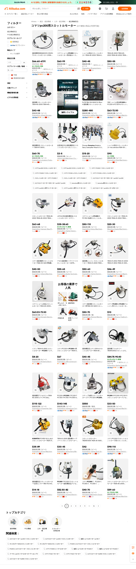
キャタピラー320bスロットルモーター (20, 544)
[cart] (107, 9)
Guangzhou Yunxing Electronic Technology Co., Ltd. (67, 494)
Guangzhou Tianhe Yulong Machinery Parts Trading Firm (67, 231)
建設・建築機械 (45, 21)
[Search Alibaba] (53, 8)
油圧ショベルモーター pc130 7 (89, 539)
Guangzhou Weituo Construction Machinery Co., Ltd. (42, 494)
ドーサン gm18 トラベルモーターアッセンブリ (22, 554)
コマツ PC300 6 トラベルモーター (55, 549)
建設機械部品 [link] (73, 21)
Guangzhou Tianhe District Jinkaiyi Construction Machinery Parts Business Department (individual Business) (92, 361)
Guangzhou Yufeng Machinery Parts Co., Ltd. (42, 274)
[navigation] (17, 264)
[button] (78, 8)
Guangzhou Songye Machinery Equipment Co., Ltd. (117, 408)
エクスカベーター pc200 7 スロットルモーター (23, 539)
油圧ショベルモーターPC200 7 (82, 549)
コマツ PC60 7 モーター (51, 554)
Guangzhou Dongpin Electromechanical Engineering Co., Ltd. (42, 317)
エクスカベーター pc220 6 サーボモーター (105, 188)
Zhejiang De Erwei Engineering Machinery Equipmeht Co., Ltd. (92, 158)
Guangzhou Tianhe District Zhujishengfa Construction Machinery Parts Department (117, 66)
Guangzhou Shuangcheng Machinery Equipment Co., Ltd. (92, 68)
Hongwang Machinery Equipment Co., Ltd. (92, 494)
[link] (133, 547)
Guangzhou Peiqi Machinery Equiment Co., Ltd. (117, 160)
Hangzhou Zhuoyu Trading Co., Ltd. (117, 317)
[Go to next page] (98, 506)
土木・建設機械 (59, 21)
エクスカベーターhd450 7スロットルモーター (100, 554)
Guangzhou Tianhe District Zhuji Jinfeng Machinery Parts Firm (92, 274)
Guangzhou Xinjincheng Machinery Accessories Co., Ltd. (67, 451)
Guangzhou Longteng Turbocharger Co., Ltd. (42, 160)
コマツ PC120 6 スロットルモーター (74, 173)
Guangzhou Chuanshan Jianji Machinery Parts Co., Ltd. (42, 408)
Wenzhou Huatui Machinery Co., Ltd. (117, 229)
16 (94, 506)
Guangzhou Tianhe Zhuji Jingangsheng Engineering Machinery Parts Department (92, 451)
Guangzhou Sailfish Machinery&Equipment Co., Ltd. (42, 72)
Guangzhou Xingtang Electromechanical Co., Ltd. (42, 361)
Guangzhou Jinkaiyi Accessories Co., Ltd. (42, 115)
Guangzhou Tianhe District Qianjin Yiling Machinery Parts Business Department (117, 451)
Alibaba (33, 21)
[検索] (85, 8)
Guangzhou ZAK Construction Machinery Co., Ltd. (67, 361)
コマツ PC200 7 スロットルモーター (101, 168)
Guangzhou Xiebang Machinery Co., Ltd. (117, 115)
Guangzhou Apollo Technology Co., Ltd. (67, 274)
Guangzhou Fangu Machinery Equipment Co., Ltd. (92, 229)
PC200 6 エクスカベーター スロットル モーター (84, 544)
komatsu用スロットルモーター (80, 183)
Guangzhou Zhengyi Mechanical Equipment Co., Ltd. (92, 317)
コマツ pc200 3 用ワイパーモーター (45, 188)
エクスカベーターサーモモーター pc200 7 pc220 (107, 178)
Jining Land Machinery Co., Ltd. (67, 158)
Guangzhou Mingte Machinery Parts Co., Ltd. (117, 496)
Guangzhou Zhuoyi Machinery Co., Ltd (42, 451)
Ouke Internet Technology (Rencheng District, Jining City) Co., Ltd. (92, 408)
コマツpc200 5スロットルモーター (45, 168)
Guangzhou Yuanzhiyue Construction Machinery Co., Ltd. (67, 408)
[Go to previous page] (62, 506)
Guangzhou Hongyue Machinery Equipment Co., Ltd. (117, 274)
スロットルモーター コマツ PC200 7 (45, 178)
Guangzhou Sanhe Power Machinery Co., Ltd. (117, 365)
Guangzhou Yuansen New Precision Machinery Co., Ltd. (42, 229)
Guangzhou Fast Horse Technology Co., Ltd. (67, 68)
